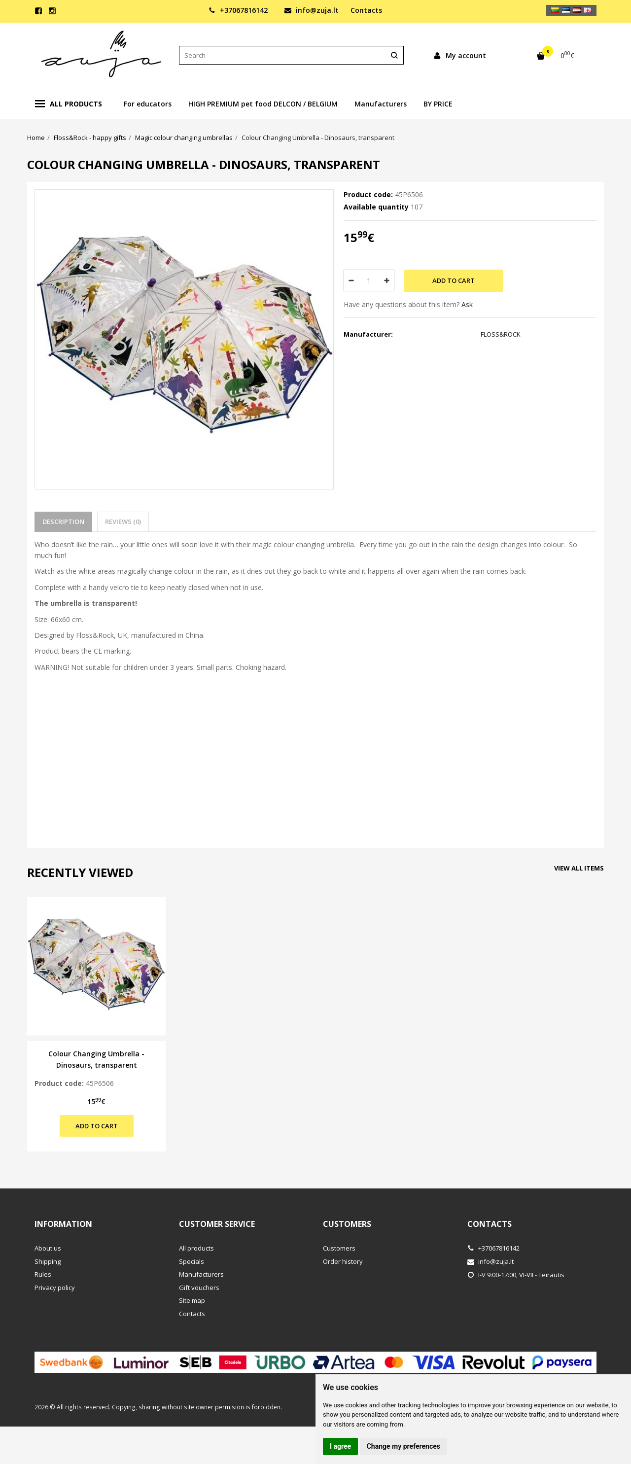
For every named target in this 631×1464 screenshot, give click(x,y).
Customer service (217, 1224)
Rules (43, 1274)
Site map (192, 1300)
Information (63, 1224)
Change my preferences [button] (403, 1446)
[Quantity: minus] (351, 280)
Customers (347, 1224)
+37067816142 (238, 10)
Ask (467, 304)
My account (459, 55)
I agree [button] (340, 1446)
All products (68, 104)
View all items (579, 868)
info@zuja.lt (311, 10)
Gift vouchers (199, 1287)
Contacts (366, 10)
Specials (191, 1261)
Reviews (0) (123, 521)
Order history (343, 1261)
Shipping (48, 1261)
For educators (148, 103)
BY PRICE (438, 103)
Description (63, 521)
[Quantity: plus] (387, 280)
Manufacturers (380, 103)
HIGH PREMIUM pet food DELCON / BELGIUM (263, 103)
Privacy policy (55, 1287)
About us (48, 1248)
